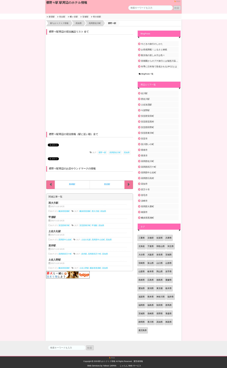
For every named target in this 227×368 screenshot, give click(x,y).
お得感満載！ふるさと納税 (154, 49)
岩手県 (168, 271)
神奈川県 (160, 297)
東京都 (159, 288)
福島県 (151, 305)
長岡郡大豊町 (147, 206)
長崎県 (151, 313)
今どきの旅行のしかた (152, 44)
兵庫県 (168, 238)
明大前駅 (97, 17)
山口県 (159, 263)
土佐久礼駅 (86, 240)
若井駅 (84, 254)
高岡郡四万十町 (65, 254)
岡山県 (159, 271)
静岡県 (142, 322)
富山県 (151, 263)
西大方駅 (95, 211)
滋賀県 (142, 297)
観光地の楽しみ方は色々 (153, 55)
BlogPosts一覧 (146, 74)
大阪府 (151, 254)
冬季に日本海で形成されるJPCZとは (159, 66)
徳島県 (159, 280)
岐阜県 (151, 271)
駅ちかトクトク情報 (106, 361)
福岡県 (142, 305)
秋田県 (159, 305)
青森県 (168, 313)
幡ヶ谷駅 (74, 17)
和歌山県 (160, 246)
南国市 (144, 212)
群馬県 (168, 305)
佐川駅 (144, 93)
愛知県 (142, 288)
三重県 (142, 238)
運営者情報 (138, 361)
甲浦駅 (94, 225)
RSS (177, 1)
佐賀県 (159, 238)
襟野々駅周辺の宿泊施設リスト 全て (69, 31)
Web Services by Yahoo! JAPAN (101, 366)
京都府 (151, 238)
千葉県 (151, 246)
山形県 (168, 263)
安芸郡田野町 (147, 127)
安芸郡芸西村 (147, 121)
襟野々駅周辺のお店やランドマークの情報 (72, 168)
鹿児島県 (143, 330)
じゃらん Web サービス (130, 366)
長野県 (159, 313)
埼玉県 (170, 246)
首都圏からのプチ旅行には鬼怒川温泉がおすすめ (159, 61)
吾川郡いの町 (147, 144)
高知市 (144, 184)
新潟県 (151, 288)
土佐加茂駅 (146, 104)
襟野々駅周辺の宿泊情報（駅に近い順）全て (73, 134)
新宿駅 (52, 17)
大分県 (142, 254)
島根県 (142, 280)
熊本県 (151, 297)
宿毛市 (144, 195)
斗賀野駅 (145, 110)
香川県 (151, 322)
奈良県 (159, 254)
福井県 (170, 297)
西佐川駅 (145, 99)
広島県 (151, 280)
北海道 (142, 246)
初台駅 (62, 17)
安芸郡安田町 (147, 116)
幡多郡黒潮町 (64, 211)
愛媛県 (168, 280)
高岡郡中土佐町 (65, 240)
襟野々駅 (102, 153)
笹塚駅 (85, 17)
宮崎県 (142, 263)
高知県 (127, 153)
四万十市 (145, 189)
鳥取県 (168, 322)
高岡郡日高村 (147, 178)
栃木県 (168, 288)
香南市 (144, 150)
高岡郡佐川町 (115, 153)
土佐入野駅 (84, 268)
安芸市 (144, 138)
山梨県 (142, 271)
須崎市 (144, 201)
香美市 (144, 155)
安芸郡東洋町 (64, 225)
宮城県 (168, 254)
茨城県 (142, 313)
